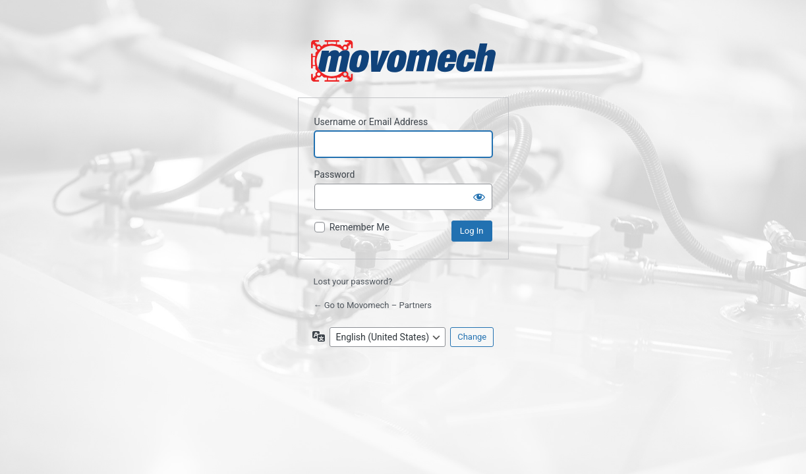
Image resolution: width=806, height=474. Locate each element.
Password (334, 174)
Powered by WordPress (403, 61)
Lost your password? (353, 281)
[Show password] (479, 197)
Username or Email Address (371, 122)
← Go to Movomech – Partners (373, 305)
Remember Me (359, 227)
